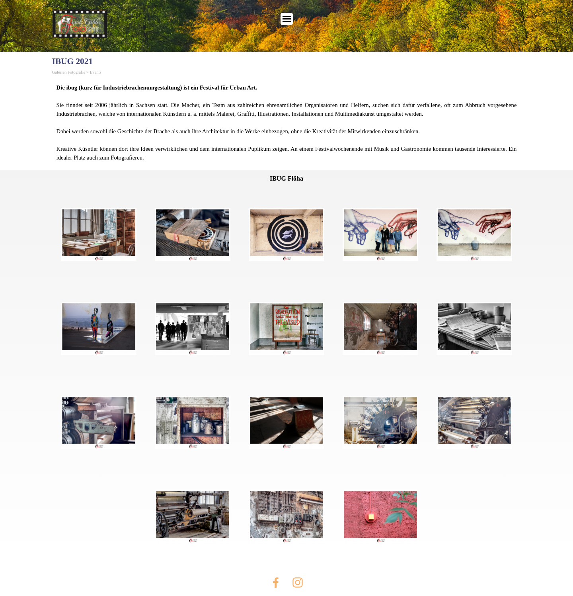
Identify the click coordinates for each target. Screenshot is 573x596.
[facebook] (276, 582)
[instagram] (298, 582)
